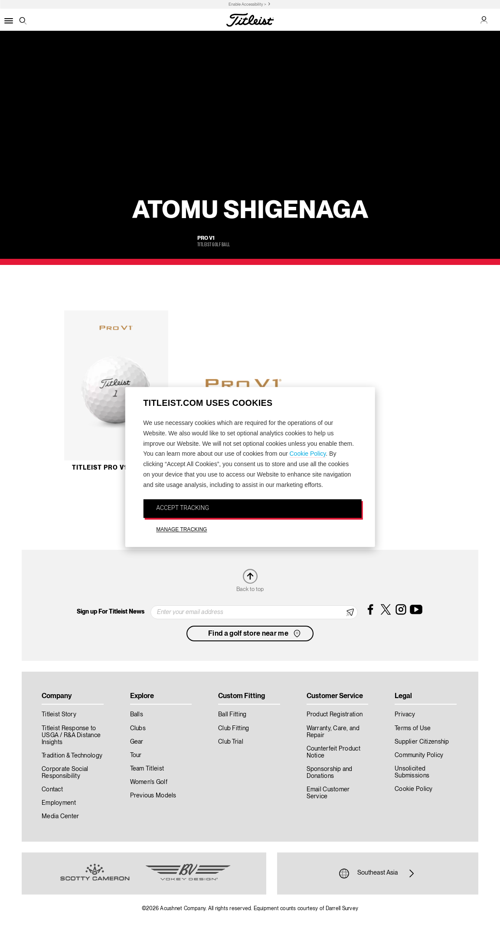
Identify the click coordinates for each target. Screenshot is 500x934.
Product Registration (335, 714)
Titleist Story (59, 714)
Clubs (138, 728)
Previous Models (153, 795)
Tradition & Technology (72, 755)
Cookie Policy (307, 454)
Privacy (405, 714)
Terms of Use (413, 728)
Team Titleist (147, 768)
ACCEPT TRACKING (182, 507)
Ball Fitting (232, 714)
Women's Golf (148, 782)
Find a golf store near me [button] (255, 633)
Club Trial (230, 742)
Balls (136, 714)
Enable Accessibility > (247, 5)
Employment (59, 803)
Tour (136, 755)
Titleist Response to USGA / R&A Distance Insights (71, 735)
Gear (137, 742)
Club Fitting (233, 728)
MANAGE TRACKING (181, 530)
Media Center (60, 816)
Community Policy (419, 755)
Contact (52, 789)
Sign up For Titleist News (110, 611)
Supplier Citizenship (422, 742)
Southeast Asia (377, 873)
